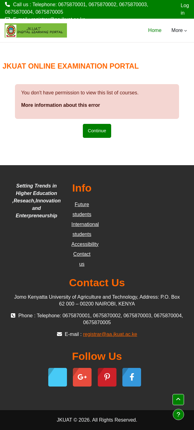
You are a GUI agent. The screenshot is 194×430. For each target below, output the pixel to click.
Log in (185, 9)
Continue (97, 130)
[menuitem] (166, 30)
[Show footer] (178, 414)
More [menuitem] (177, 30)
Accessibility (84, 244)
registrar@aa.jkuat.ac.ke (58, 19)
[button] (178, 399)
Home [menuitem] (155, 30)
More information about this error (60, 105)
